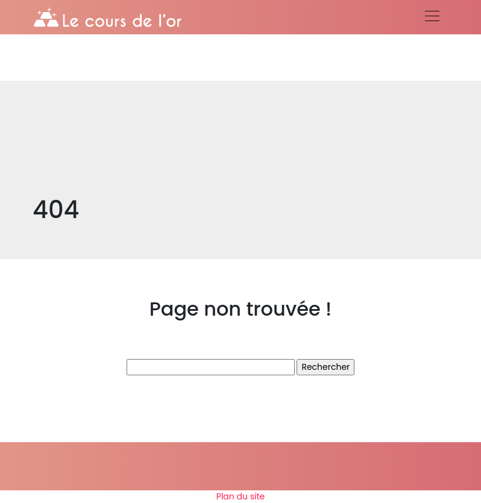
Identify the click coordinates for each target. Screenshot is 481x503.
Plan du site (240, 496)
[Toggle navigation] (431, 17)
